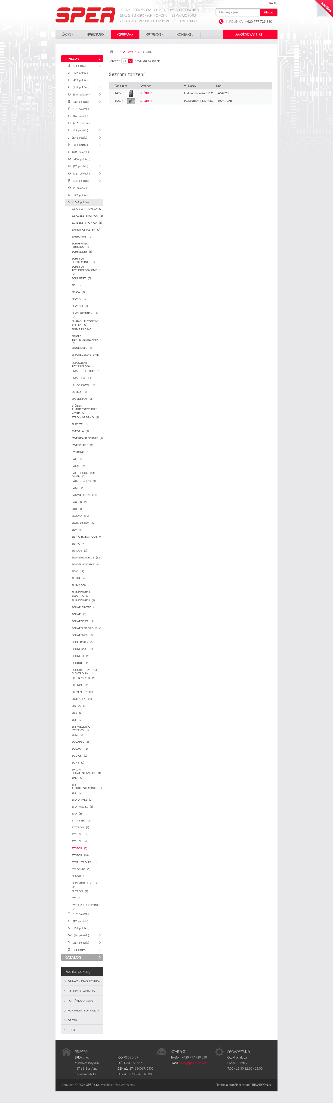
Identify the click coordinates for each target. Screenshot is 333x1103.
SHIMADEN (81, 585)
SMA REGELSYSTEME (86, 356)
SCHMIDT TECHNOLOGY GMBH (86, 270)
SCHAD (79, 614)
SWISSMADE (82, 445)
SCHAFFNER (82, 635)
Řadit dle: (120, 86)
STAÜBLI (79, 834)
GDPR (71, 1030)
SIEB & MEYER (83, 678)
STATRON (80, 827)
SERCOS (79, 550)
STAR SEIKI (81, 820)
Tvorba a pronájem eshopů (233, 1085)
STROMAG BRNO (85, 417)
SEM (77, 529)
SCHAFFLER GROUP (87, 628)
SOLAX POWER (84, 385)
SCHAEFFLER (82, 621)
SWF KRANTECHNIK (87, 438)
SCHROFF (80, 663)
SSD (77, 813)
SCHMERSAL (82, 649)
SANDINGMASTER (86, 229)
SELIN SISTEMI (83, 522)
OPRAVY (123, 35)
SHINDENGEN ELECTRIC (81, 593)
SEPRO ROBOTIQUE (87, 536)
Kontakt (183, 35)
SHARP (79, 578)
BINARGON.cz (261, 1085)
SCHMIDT (80, 656)
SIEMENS (82, 692)
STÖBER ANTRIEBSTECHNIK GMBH (84, 409)
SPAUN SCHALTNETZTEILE (86, 771)
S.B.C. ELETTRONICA (87, 215)
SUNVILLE (80, 876)
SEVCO (79, 299)
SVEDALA (80, 431)
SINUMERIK (82, 347)
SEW (78, 571)
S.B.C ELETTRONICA (87, 208)
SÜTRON (80, 891)
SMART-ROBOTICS (86, 371)
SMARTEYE (81, 378)
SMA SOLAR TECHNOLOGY (83, 364)
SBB (77, 508)
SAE (77, 459)
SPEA (77, 777)
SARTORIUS (82, 236)
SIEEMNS (80, 685)
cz (275, 2)
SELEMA (80, 515)
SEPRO (78, 543)
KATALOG (153, 35)
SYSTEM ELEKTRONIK (86, 906)
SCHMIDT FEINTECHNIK (83, 260)
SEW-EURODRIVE (85, 564)
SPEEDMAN (82, 398)
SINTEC (79, 705)
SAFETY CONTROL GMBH (83, 474)
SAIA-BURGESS (84, 481)
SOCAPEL (80, 741)
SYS (76, 898)
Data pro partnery (81, 991)
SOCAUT (80, 748)
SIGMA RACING (84, 329)
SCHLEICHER (82, 642)
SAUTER (79, 502)
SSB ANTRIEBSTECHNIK (87, 786)
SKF (76, 719)
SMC (77, 734)
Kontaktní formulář (83, 1010)
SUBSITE (79, 424)
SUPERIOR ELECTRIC (86, 884)
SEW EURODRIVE (86, 557)
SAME (78, 488)
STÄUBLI (79, 841)
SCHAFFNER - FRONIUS (80, 245)
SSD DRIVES (82, 799)
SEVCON (80, 306)
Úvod (66, 35)
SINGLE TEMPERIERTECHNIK (86, 339)
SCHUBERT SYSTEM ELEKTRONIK (84, 671)
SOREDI (79, 391)
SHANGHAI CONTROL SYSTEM (86, 322)
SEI (76, 285)
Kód (219, 86)
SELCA (78, 292)
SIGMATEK (82, 698)
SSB (76, 792)
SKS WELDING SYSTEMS (81, 728)
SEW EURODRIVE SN (86, 314)
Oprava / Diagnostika (84, 981)
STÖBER (80, 855)
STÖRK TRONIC (84, 862)
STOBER (79, 848)
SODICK (79, 755)
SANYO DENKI (84, 495)
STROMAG (81, 869)
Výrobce (145, 86)
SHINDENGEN (83, 600)
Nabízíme (94, 35)
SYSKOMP (80, 452)
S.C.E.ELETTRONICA (87, 222)
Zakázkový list (248, 35)
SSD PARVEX (82, 806)
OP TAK (72, 1020)
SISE (77, 712)
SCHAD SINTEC (84, 607)
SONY (78, 762)
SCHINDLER (82, 251)
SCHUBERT (81, 278)
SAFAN (78, 466)
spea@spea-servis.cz (192, 1063)
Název (190, 86)
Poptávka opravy (80, 1000)
